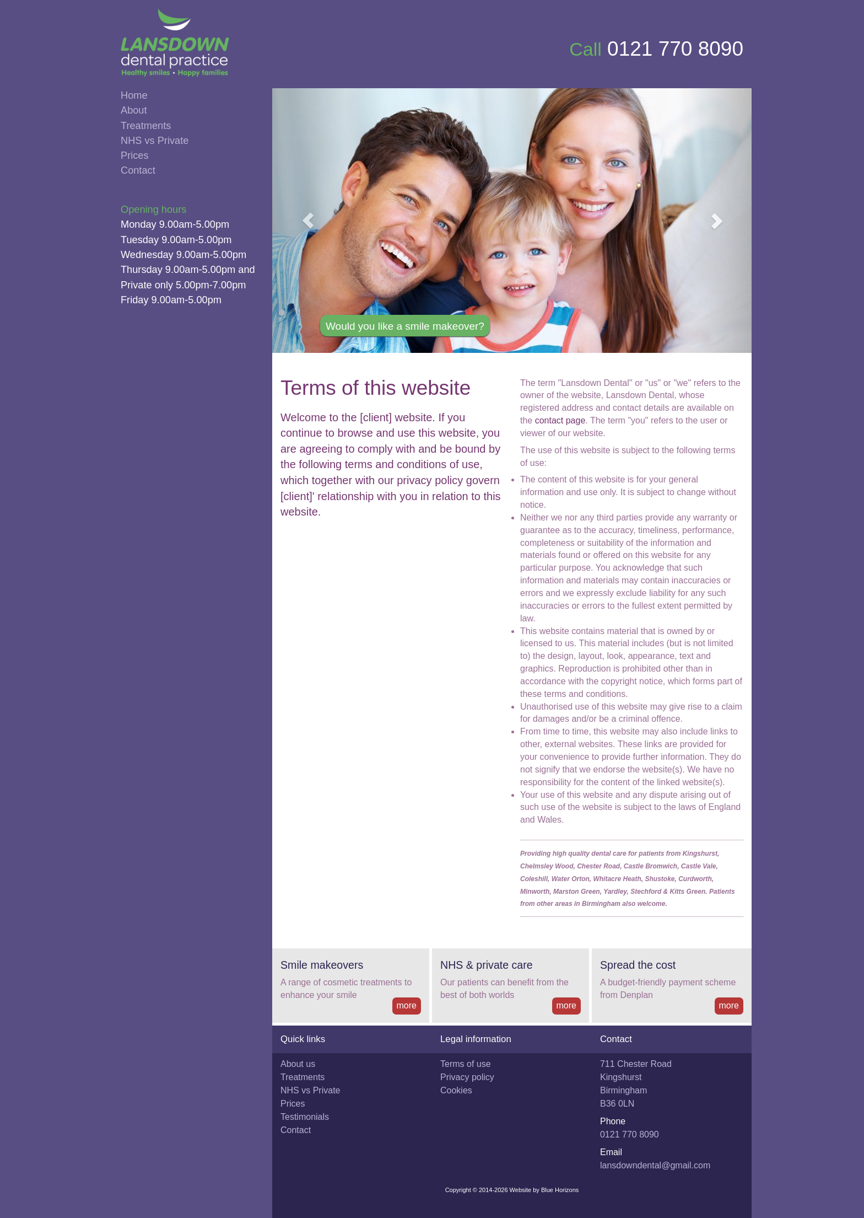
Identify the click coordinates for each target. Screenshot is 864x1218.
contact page (560, 420)
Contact (138, 170)
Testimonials (304, 1117)
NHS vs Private (154, 140)
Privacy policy (467, 1077)
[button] (308, 220)
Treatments (146, 125)
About (134, 110)
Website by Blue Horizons (544, 1190)
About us (297, 1064)
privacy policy (430, 480)
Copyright (458, 1190)
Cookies (456, 1090)
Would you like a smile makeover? (405, 326)
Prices (135, 155)
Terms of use (465, 1064)
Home (134, 95)
